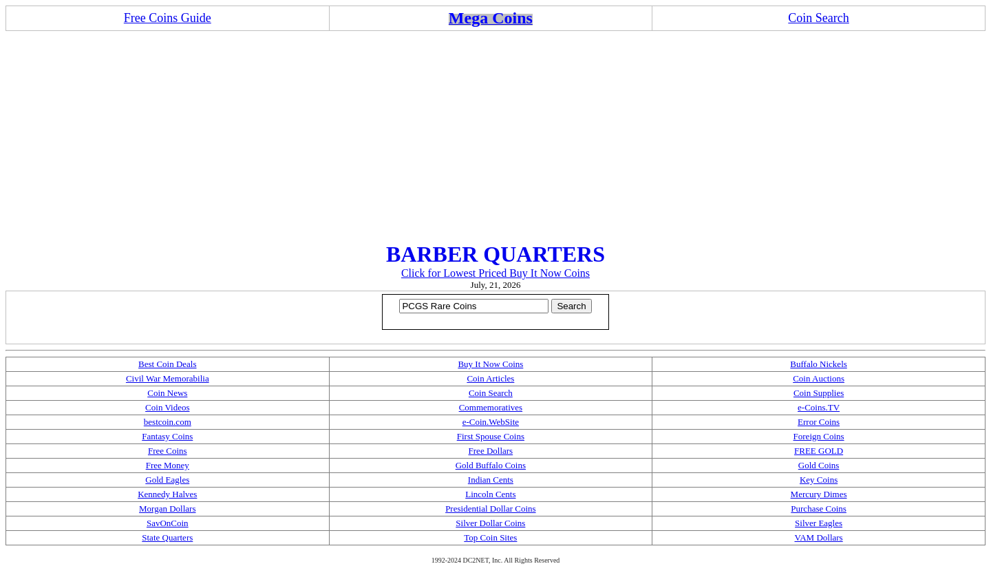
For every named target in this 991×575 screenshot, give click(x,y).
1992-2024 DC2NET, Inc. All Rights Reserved (495, 560)
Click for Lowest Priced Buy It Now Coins (495, 273)
